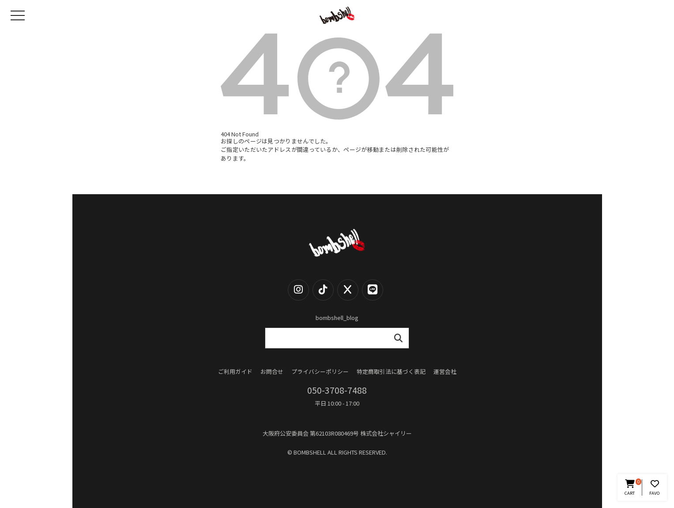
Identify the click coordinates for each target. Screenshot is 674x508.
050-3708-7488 (337, 390)
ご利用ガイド (235, 372)
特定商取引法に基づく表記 (391, 372)
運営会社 (444, 372)
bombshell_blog (337, 317)
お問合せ (271, 372)
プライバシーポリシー (320, 372)
